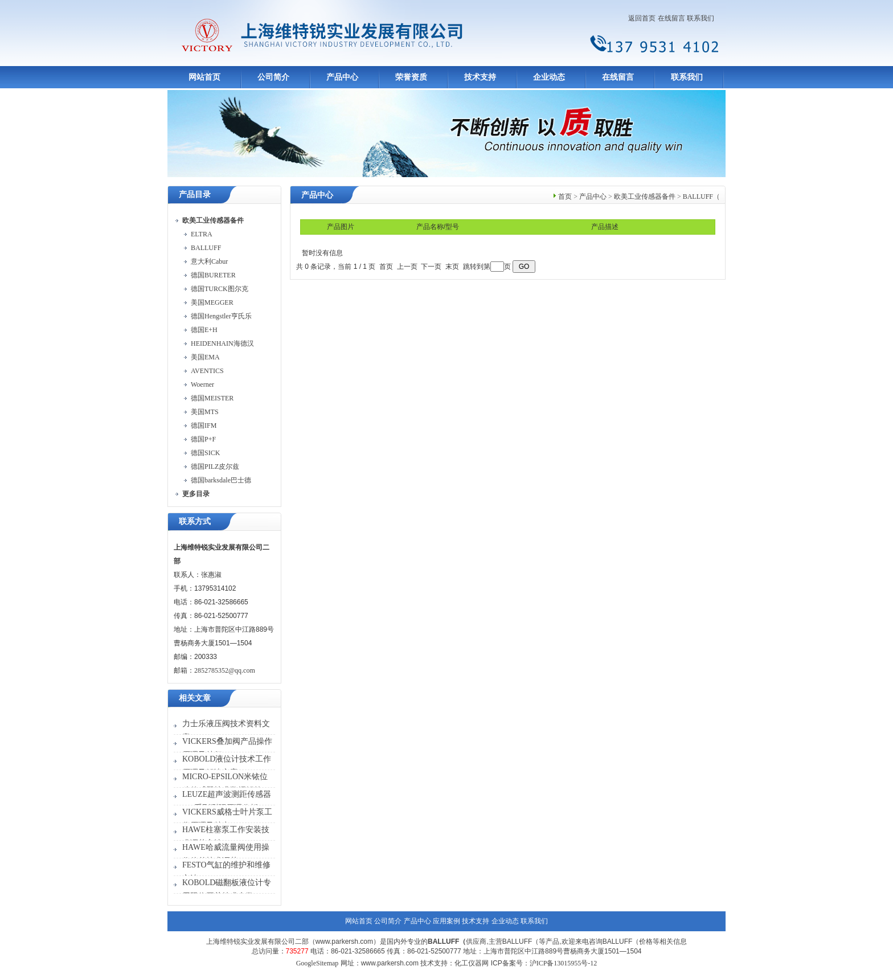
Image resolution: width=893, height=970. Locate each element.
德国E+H (204, 330)
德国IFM (203, 425)
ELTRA (201, 234)
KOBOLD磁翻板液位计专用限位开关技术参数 (226, 889)
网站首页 (204, 77)
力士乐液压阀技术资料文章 (226, 730)
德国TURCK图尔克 (219, 289)
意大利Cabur (209, 261)
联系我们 (700, 18)
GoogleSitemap (317, 963)
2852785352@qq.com (224, 670)
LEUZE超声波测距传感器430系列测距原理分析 (226, 801)
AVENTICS (207, 371)
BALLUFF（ (701, 196)
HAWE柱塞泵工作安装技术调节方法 (225, 836)
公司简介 (273, 77)
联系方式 (195, 521)
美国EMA (205, 357)
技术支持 (480, 77)
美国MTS (205, 412)
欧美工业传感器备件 (644, 196)
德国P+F (203, 439)
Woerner (202, 384)
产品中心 (342, 77)
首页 (565, 196)
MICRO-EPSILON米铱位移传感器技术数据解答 (225, 783)
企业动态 (549, 77)
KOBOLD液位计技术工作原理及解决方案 (226, 766)
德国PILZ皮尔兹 (215, 466)
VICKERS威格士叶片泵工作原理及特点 (227, 819)
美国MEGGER (212, 302)
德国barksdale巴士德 (221, 480)
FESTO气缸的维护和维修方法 (226, 872)
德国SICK (205, 453)
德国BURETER (213, 275)
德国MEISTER (212, 398)
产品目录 (195, 194)
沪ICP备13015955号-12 (563, 963)
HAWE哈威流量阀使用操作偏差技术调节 (225, 854)
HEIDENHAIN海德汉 (222, 343)
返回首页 (642, 18)
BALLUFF (206, 248)
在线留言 (671, 18)
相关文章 (195, 698)
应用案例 (446, 921)
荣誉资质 (411, 77)
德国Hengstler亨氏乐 (221, 316)
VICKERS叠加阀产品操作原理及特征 (227, 748)
